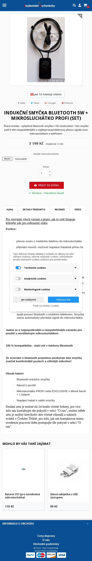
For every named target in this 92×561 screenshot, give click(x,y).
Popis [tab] (10, 209)
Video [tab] (78, 209)
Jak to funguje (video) (46, 94)
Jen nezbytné (28, 299)
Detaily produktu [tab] (34, 209)
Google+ (50, 103)
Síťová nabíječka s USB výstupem (64, 495)
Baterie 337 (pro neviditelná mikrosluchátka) (22, 495)
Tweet (35, 103)
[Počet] (43, 173)
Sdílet (21, 103)
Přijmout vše (63, 299)
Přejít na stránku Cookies (46, 305)
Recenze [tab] (60, 209)
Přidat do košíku (46, 185)
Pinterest (67, 103)
